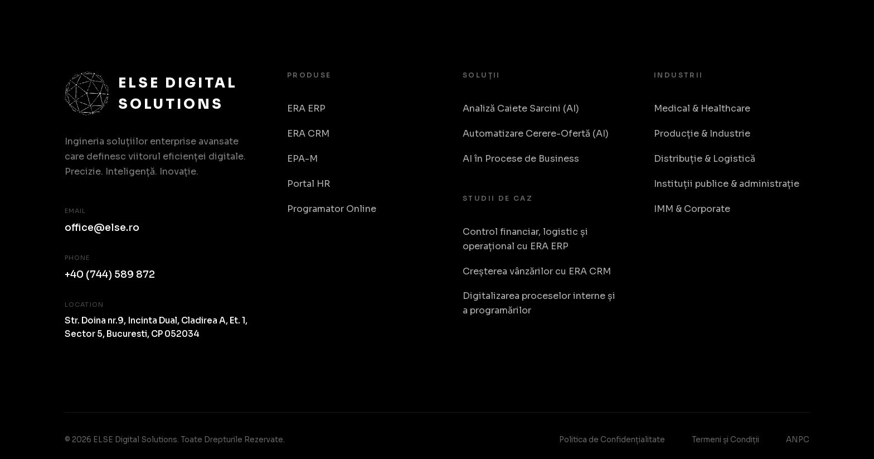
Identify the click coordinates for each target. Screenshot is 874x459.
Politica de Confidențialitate (612, 439)
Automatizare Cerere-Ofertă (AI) (536, 133)
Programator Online (331, 209)
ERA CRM (308, 133)
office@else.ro (102, 227)
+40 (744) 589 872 (110, 274)
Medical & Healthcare (702, 108)
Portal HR (308, 184)
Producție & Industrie (702, 133)
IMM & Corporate (692, 209)
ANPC (797, 439)
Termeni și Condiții (725, 439)
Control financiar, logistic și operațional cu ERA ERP (525, 239)
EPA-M (302, 159)
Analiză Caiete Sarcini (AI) (521, 108)
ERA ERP (306, 108)
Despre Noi (743, 22)
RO (798, 22)
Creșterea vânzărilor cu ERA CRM (537, 271)
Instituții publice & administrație (726, 184)
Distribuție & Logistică (704, 159)
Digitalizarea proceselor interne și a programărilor (539, 303)
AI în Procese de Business (521, 159)
